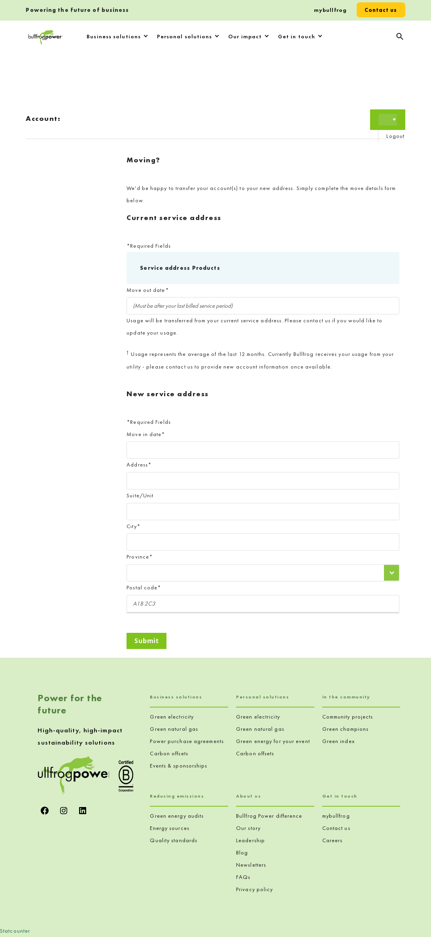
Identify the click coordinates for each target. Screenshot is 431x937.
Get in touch (296, 36)
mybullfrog (330, 9)
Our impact (245, 36)
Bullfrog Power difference (269, 815)
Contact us (381, 9)
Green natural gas (174, 728)
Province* (140, 556)
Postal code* (144, 587)
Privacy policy (254, 889)
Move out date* (147, 290)
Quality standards (173, 840)
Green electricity (172, 716)
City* (133, 526)
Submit (146, 640)
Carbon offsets (169, 753)
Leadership (250, 840)
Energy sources (169, 828)
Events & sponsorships (178, 765)
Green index (338, 741)
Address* (139, 464)
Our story (248, 828)
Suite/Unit (140, 495)
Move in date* (146, 434)
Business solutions (114, 36)
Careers (332, 840)
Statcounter (15, 930)
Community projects (347, 716)
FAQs (243, 877)
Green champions (345, 728)
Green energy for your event (273, 741)
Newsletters (251, 864)
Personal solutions (184, 36)
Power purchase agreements (187, 741)
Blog (242, 852)
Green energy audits (177, 815)
